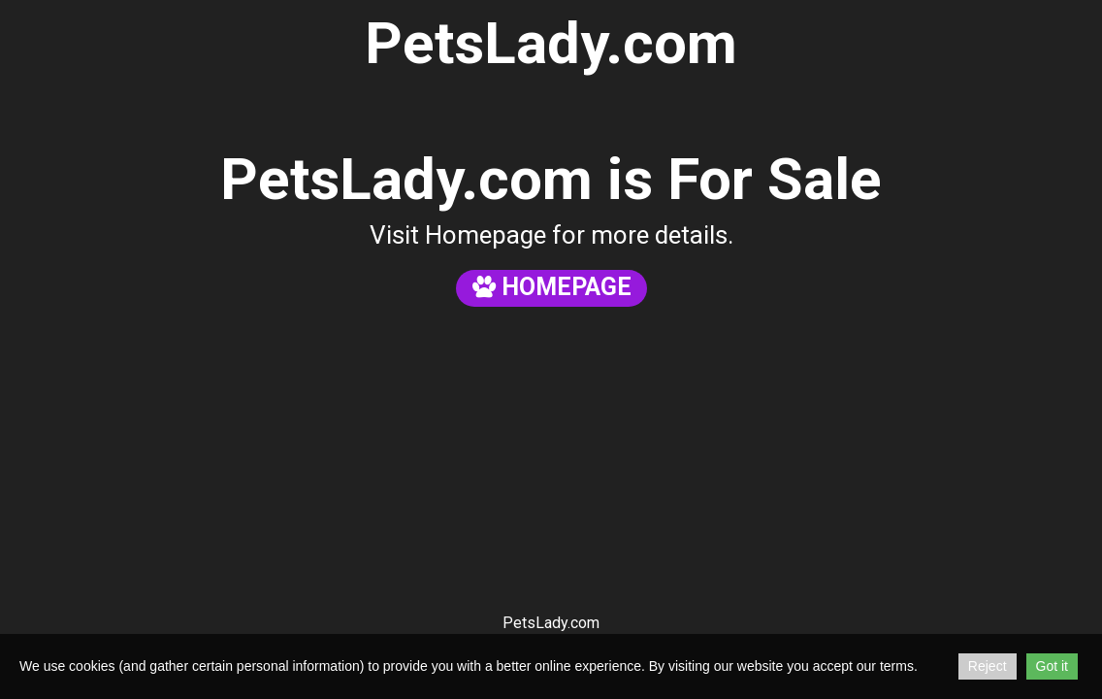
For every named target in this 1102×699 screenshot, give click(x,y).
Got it (1052, 666)
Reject (987, 666)
